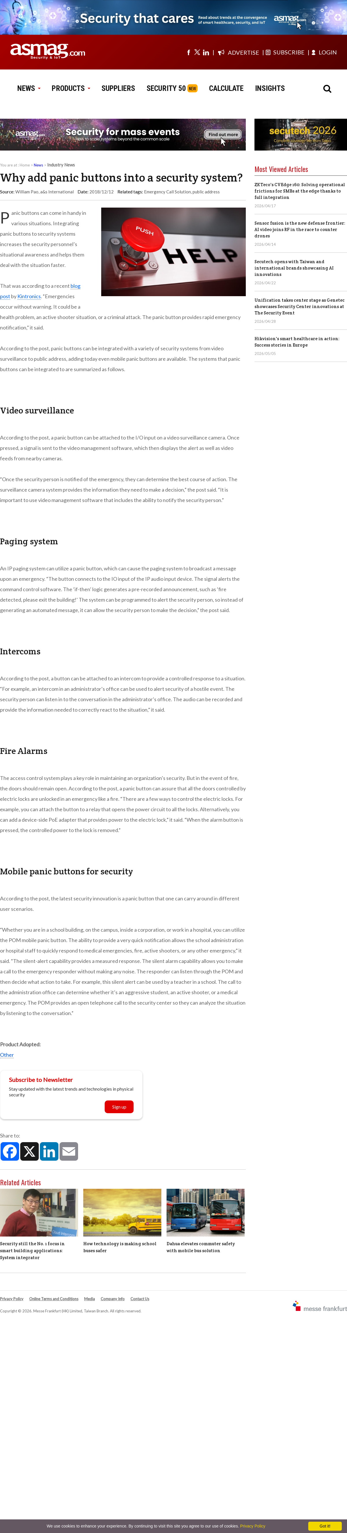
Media (89, 1298)
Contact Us (139, 1298)
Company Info (113, 1298)
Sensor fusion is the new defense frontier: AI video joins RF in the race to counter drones (299, 229)
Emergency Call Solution (167, 191)
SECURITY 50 (166, 88)
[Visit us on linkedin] (206, 52)
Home (25, 165)
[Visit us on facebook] (188, 52)
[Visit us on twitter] (197, 52)
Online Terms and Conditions (53, 1298)
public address (206, 191)
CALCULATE (226, 88)
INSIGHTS (270, 88)
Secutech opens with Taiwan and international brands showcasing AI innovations (294, 268)
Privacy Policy (11, 1298)
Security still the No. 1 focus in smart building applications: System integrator (32, 1250)
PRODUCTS (71, 88)
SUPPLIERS (118, 88)
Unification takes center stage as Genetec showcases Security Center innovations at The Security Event (299, 306)
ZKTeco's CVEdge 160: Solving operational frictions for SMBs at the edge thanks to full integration (299, 191)
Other (7, 1055)
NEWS (28, 88)
